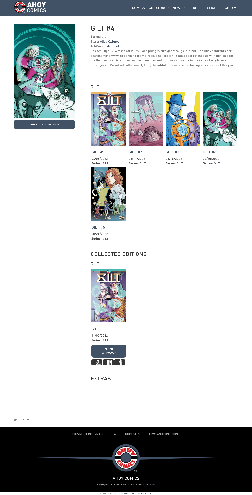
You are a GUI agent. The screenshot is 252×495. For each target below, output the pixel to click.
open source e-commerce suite (137, 493)
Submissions (132, 434)
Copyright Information (89, 434)
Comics (138, 8)
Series (194, 8)
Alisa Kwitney (109, 41)
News (177, 8)
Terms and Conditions (163, 434)
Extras (211, 8)
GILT (105, 36)
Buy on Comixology (109, 351)
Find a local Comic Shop (44, 124)
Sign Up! (228, 8)
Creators (157, 8)
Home (15, 419)
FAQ (115, 434)
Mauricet (113, 46)
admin (152, 484)
